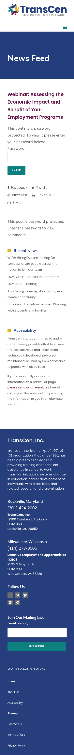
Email (17, 623)
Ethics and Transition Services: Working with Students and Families (36, 307)
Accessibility (15, 702)
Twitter (40, 187)
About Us (13, 692)
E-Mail (14, 202)
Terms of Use (16, 734)
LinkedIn (41, 195)
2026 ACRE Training (22, 284)
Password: (29, 154)
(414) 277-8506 (22, 548)
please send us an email (25, 387)
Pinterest (17, 195)
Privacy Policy (16, 745)
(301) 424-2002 (22, 507)
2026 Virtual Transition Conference (33, 277)
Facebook (17, 187)
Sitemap (12, 713)
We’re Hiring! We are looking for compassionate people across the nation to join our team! (32, 263)
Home (11, 681)
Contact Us (14, 724)
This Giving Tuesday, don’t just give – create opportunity (34, 294)
